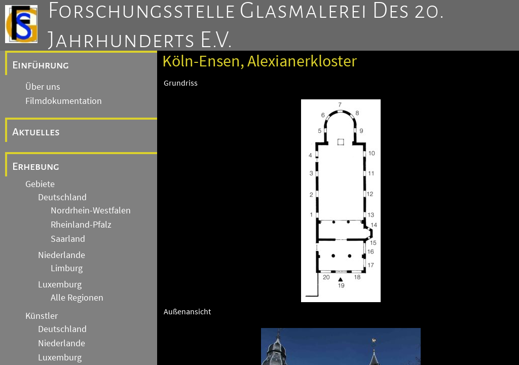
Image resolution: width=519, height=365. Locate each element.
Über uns (42, 86)
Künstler (41, 315)
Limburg (67, 268)
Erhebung (35, 166)
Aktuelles (36, 131)
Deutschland (62, 197)
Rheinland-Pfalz (81, 224)
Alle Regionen (77, 297)
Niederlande (61, 255)
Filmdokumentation (63, 100)
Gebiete (40, 184)
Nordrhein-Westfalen (91, 210)
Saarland (68, 238)
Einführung (40, 64)
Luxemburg (60, 284)
